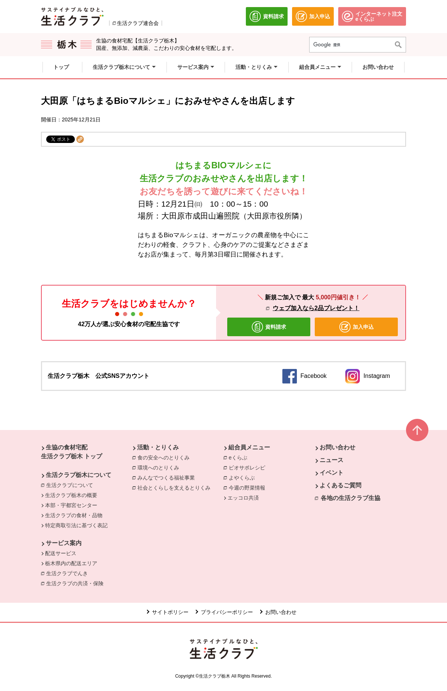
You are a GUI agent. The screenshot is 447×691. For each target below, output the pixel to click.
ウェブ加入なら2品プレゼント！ (316, 308)
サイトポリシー (170, 612)
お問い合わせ (337, 447)
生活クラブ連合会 (138, 23)
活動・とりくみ (158, 447)
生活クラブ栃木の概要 (71, 495)
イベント (331, 472)
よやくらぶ (242, 478)
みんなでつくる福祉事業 (166, 478)
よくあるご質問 (340, 485)
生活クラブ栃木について (78, 475)
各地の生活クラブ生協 (350, 498)
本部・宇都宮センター (71, 505)
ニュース (331, 460)
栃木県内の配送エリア (71, 563)
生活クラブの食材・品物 (73, 515)
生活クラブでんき (69, 573)
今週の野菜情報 (247, 488)
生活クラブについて (69, 485)
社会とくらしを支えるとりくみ (173, 488)
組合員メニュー (249, 447)
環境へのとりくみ (158, 468)
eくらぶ (238, 458)
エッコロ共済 (243, 498)
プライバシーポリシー (227, 612)
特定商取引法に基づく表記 (76, 525)
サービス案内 (64, 543)
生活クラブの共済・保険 (76, 583)
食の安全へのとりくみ (163, 458)
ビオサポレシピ (247, 468)
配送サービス (60, 553)
